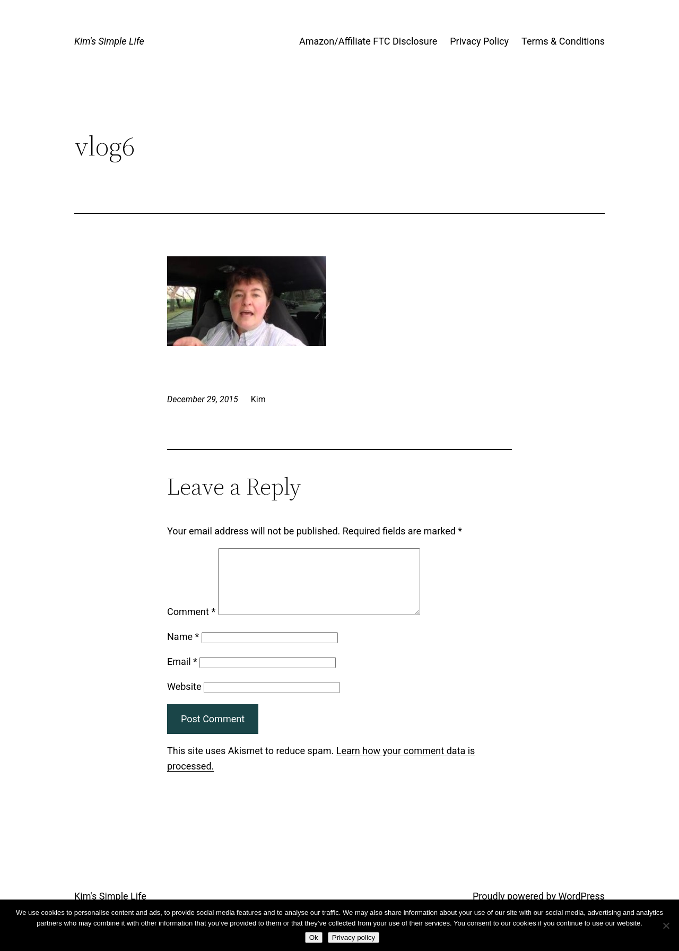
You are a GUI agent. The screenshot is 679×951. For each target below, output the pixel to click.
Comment (191, 624)
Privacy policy (353, 937)
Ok (313, 937)
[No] (665, 925)
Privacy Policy (479, 41)
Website (184, 699)
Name (183, 649)
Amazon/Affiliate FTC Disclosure (368, 41)
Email (182, 674)
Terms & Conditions (563, 41)
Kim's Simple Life (109, 41)
